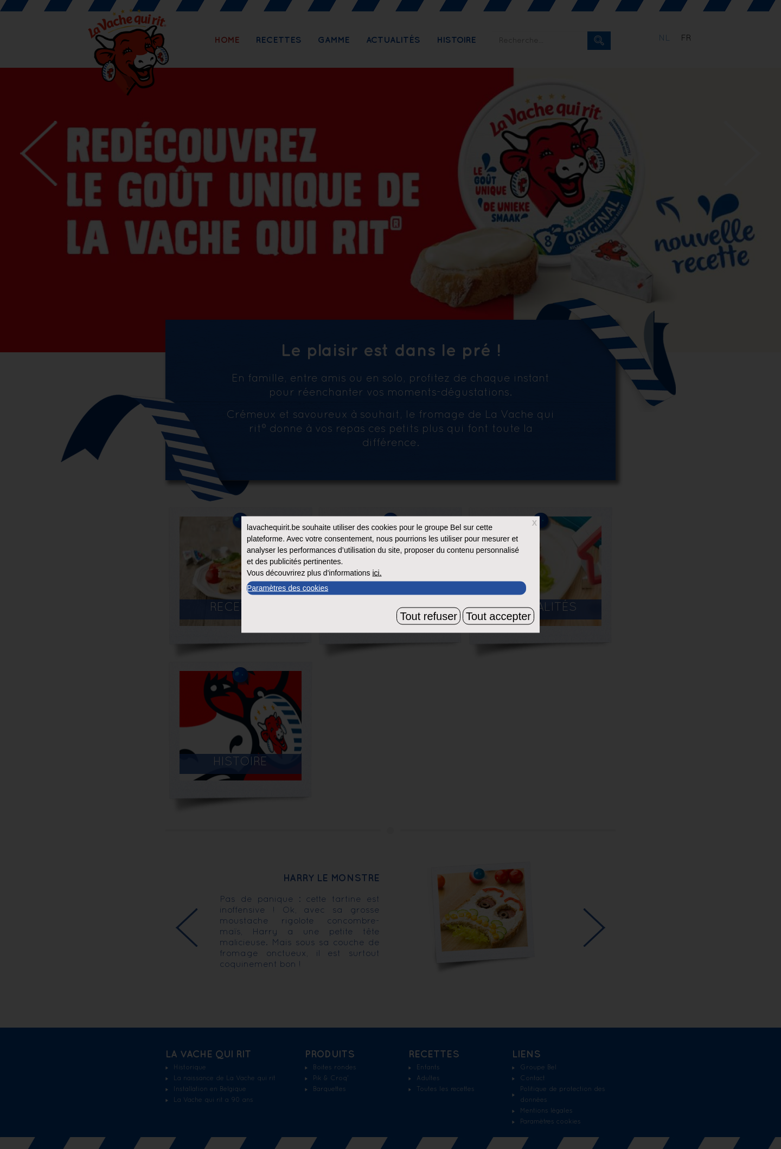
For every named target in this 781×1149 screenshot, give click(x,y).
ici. (376, 573)
